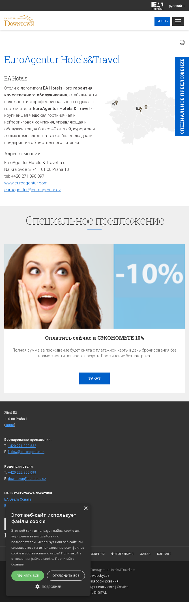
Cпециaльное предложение (182, 96)
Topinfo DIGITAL (94, 593)
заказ (94, 378)
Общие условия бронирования (95, 581)
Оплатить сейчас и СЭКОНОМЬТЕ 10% (94, 337)
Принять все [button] (28, 575)
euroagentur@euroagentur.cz (32, 189)
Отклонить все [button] (65, 575)
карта (9, 425)
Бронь (162, 21)
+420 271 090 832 (22, 446)
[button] (48, 586)
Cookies (122, 587)
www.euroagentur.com (26, 183)
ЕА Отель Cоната (17, 499)
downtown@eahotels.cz (27, 479)
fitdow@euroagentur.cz (26, 452)
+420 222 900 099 (22, 473)
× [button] (85, 509)
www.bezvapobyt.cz (94, 576)
